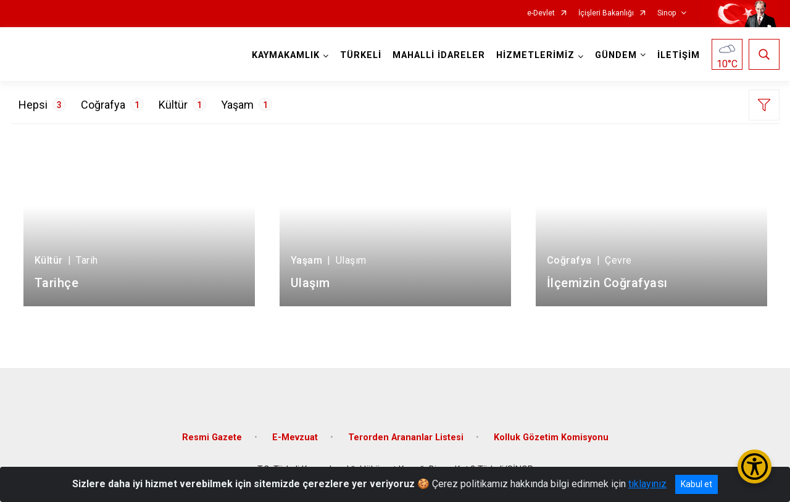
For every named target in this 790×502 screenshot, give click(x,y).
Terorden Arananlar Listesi (406, 437)
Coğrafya (112, 104)
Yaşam (246, 104)
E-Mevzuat (295, 437)
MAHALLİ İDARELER (439, 55)
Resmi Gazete (212, 437)
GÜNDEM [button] (616, 55)
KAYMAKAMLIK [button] (286, 55)
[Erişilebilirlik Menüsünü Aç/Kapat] (754, 466)
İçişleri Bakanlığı (606, 13)
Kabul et (696, 484)
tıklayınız (647, 484)
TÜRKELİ (360, 55)
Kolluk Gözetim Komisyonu (551, 437)
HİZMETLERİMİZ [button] (535, 55)
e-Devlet (541, 13)
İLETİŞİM (678, 55)
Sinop (666, 13)
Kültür (182, 104)
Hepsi (42, 104)
